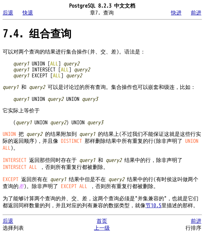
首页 (102, 221)
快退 (27, 13)
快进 (176, 13)
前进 (196, 13)
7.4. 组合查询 (37, 34)
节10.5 (153, 206)
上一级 (102, 228)
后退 (8, 13)
